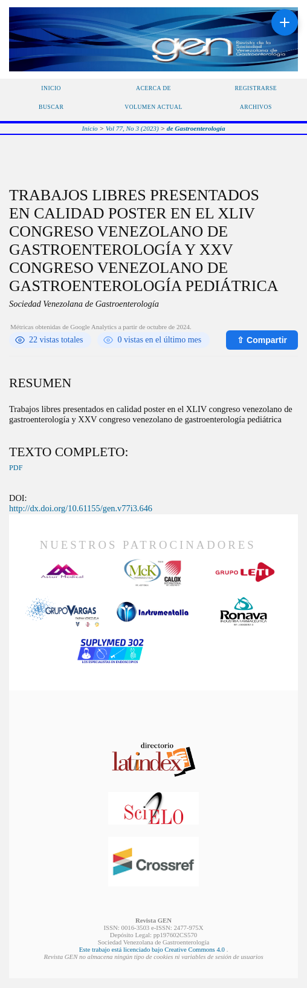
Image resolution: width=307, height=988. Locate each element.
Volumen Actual (153, 106)
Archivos (256, 106)
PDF (15, 467)
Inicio (51, 88)
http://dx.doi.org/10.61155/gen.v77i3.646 (80, 508)
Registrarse (255, 88)
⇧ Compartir (262, 340)
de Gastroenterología (196, 128)
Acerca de (153, 88)
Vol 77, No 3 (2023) (132, 128)
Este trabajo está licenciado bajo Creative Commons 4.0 (153, 949)
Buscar (51, 106)
